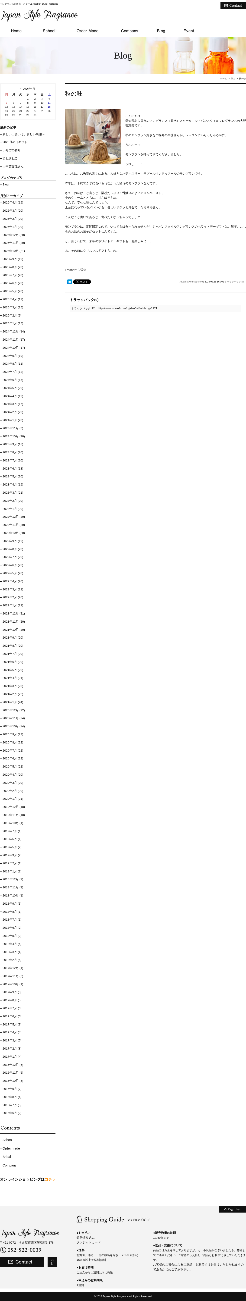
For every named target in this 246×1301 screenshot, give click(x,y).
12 (6, 106)
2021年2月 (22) (13, 694)
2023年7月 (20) (13, 460)
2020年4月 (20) (13, 774)
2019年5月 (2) (12, 847)
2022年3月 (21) (13, 589)
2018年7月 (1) (12, 919)
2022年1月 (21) (13, 605)
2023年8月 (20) (13, 452)
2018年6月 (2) (12, 927)
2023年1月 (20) (13, 509)
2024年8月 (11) (13, 363)
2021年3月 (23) (13, 686)
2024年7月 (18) (13, 371)
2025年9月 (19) (13, 259)
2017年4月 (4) (12, 1032)
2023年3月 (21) (13, 492)
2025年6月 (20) (13, 283)
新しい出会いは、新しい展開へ (24, 134)
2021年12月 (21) (14, 613)
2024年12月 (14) (14, 331)
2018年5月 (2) (12, 935)
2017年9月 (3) (12, 992)
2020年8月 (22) (13, 742)
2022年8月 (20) (13, 549)
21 (20, 111)
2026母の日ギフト (15, 142)
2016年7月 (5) (12, 1105)
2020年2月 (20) (13, 791)
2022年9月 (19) (13, 541)
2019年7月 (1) (12, 831)
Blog (233, 78)
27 (13, 115)
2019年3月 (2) (12, 855)
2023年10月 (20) (14, 436)
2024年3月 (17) (13, 404)
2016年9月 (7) (12, 1089)
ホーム (223, 78)
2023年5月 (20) (13, 476)
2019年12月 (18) (14, 807)
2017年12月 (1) (13, 968)
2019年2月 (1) (12, 863)
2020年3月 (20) (13, 782)
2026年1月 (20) (13, 227)
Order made (11, 1148)
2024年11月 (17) (14, 339)
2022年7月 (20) (13, 557)
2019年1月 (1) (12, 871)
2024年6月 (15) (13, 380)
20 (13, 111)
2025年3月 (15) (13, 307)
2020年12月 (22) (14, 710)
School (8, 1140)
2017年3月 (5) (12, 1040)
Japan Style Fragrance (191, 281)
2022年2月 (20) (13, 597)
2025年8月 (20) (13, 267)
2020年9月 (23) (13, 734)
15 (27, 106)
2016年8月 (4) (12, 1097)
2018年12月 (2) (13, 879)
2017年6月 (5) (12, 1016)
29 (27, 115)
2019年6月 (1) (12, 839)
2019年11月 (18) (14, 815)
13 (13, 106)
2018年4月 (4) (12, 944)
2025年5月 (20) (13, 291)
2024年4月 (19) (13, 396)
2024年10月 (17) (14, 347)
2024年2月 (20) (13, 412)
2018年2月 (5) (12, 960)
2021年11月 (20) (14, 621)
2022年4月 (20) (13, 581)
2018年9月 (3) (12, 903)
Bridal (7, 1157)
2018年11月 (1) (13, 887)
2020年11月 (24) (14, 718)
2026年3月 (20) (13, 210)
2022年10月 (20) (14, 533)
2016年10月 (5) (13, 1080)
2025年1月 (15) (13, 323)
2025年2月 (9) (12, 315)
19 (6, 111)
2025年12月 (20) (14, 235)
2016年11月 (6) (13, 1072)
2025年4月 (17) (13, 299)
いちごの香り (12, 150)
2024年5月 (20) (13, 388)
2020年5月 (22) (13, 766)
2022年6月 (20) (13, 565)
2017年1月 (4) (12, 1056)
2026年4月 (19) (13, 202)
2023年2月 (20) (13, 500)
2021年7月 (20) (13, 653)
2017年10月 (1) (13, 984)
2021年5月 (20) (13, 670)
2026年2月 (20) (13, 218)
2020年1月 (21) (13, 798)
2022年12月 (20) (14, 516)
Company (9, 1165)
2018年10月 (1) (13, 895)
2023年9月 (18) (13, 444)
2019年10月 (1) (13, 823)
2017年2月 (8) (12, 1048)
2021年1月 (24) (13, 702)
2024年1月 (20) (13, 420)
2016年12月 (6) (13, 1064)
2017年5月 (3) (12, 1024)
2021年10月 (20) (14, 629)
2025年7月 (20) (13, 275)
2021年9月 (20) (13, 637)
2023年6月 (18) (13, 468)
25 (49, 111)
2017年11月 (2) (13, 976)
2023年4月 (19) (13, 484)
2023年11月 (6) (13, 428)
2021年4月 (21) (13, 678)
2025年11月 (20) (14, 243)
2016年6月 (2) (12, 1113)
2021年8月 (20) (13, 645)
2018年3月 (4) (12, 952)
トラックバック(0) (234, 281)
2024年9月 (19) (13, 355)
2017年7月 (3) (12, 1008)
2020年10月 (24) (14, 726)
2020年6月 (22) (13, 758)
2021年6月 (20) (13, 662)
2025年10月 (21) (14, 251)
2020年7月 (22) (13, 750)
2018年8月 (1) (12, 911)
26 (6, 115)
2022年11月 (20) (14, 525)
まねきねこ (10, 158)
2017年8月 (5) (12, 1000)
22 (27, 111)
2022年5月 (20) (13, 573)
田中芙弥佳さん (13, 166)
